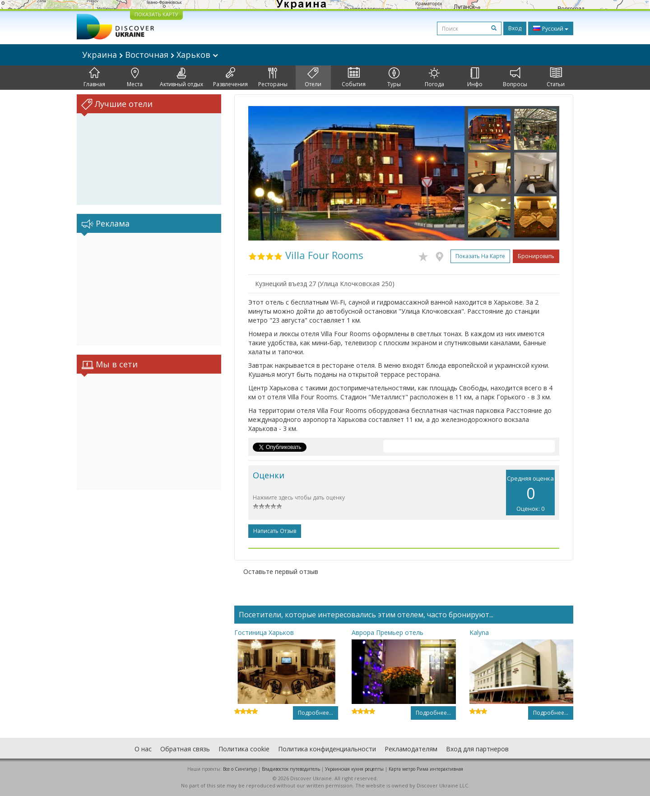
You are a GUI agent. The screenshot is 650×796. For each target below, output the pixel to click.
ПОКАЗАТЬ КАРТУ (156, 14)
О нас (143, 749)
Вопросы (515, 77)
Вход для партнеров (477, 749)
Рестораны (273, 77)
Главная (94, 77)
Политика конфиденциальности (327, 749)
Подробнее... (315, 713)
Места (135, 77)
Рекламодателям (411, 749)
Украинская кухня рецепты (354, 769)
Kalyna (479, 632)
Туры (394, 77)
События (354, 77)
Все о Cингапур (240, 769)
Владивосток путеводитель (291, 769)
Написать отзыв (274, 531)
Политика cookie (243, 749)
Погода (434, 77)
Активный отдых (181, 77)
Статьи (556, 77)
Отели (313, 77)
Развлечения (230, 77)
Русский (550, 28)
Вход (514, 28)
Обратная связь (185, 749)
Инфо (475, 77)
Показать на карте (480, 256)
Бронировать (536, 256)
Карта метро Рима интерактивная (426, 769)
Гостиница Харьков (264, 632)
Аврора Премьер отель (387, 632)
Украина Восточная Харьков (150, 54)
